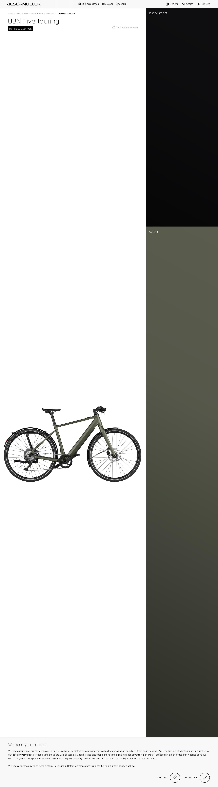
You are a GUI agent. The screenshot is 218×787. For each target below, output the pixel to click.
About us (121, 4)
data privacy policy (23, 754)
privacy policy (126, 766)
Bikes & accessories (88, 4)
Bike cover (107, 4)
